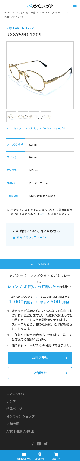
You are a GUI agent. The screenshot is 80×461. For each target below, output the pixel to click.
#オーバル (59, 129)
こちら (43, 214)
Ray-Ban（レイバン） (21, 28)
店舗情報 (50, 373)
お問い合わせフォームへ (32, 238)
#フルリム (31, 129)
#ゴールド (45, 129)
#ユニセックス (15, 129)
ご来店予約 (50, 357)
